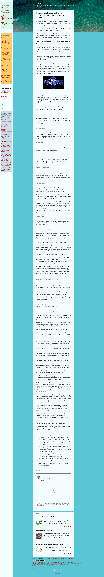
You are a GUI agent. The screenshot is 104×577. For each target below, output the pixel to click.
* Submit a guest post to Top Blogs (6, 96)
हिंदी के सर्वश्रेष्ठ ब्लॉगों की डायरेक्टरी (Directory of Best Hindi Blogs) (6, 123)
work (35, 562)
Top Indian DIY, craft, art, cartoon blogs (6, 62)
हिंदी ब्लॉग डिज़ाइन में (5, 150)
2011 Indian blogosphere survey (5, 72)
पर (1, 147)
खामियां (2, 151)
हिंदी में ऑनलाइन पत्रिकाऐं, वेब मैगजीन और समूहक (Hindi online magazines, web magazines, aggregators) (6, 128)
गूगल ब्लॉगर (5, 141)
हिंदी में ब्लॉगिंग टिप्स (5, 159)
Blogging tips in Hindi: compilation (6, 161)
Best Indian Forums (6, 42)
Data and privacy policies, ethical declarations (63, 558)
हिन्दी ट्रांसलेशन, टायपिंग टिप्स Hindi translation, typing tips (6, 169)
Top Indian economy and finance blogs (6, 51)
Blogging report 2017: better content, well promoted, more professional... (6, 79)
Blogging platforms (6, 19)
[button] (70, 13)
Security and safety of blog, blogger (6, 21)
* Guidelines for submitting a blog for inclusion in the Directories (5, 92)
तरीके (8, 155)
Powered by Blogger (58, 570)
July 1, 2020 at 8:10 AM (48, 476)
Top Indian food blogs (6, 55)
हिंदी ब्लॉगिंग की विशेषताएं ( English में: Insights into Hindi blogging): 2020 (6, 133)
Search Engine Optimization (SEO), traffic (6, 18)
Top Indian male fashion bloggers (5, 54)
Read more (67, 526)
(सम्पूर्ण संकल (3, 160)
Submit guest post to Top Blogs (44, 530)
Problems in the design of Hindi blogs (5, 152)
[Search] (82, 4)
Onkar (42, 476)
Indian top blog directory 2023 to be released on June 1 (50, 516)
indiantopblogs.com (59, 563)
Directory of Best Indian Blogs (5, 40)
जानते (8, 164)
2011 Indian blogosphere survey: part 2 (5, 75)
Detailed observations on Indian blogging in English (49, 544)
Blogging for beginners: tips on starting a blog (6, 8)
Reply (42, 480)
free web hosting (63, 222)
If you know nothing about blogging (6, 165)
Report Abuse (4, 108)
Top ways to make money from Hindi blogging (6, 156)
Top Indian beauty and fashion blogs (6, 49)
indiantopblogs (41, 562)
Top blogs (40, 3)
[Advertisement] (79, 30)
